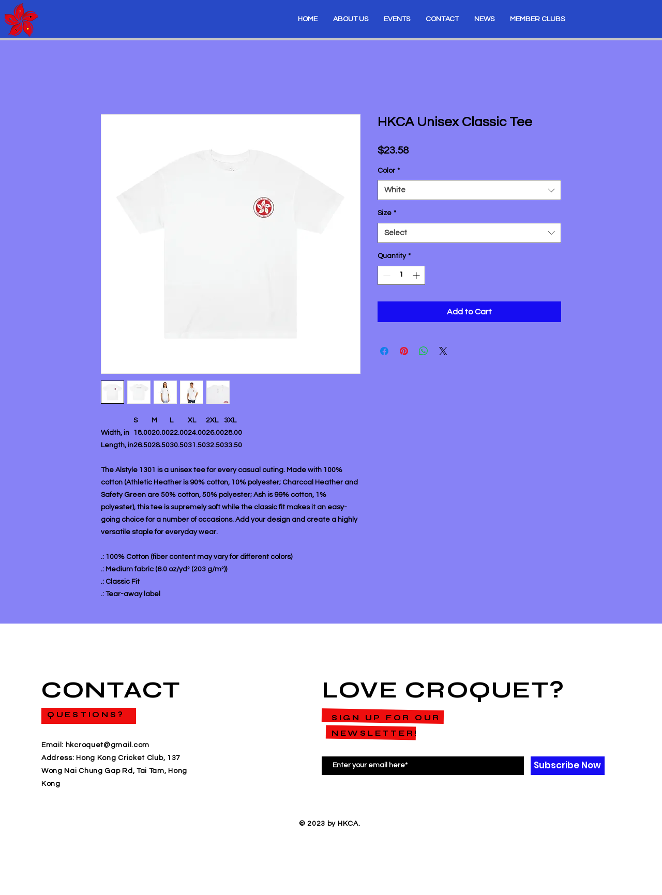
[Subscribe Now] (568, 765)
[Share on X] (443, 351)
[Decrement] (385, 275)
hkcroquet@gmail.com (107, 745)
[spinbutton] (401, 275)
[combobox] (469, 190)
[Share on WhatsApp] (423, 351)
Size (387, 213)
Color (389, 170)
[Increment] (417, 275)
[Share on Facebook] (384, 351)
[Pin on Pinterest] (404, 351)
